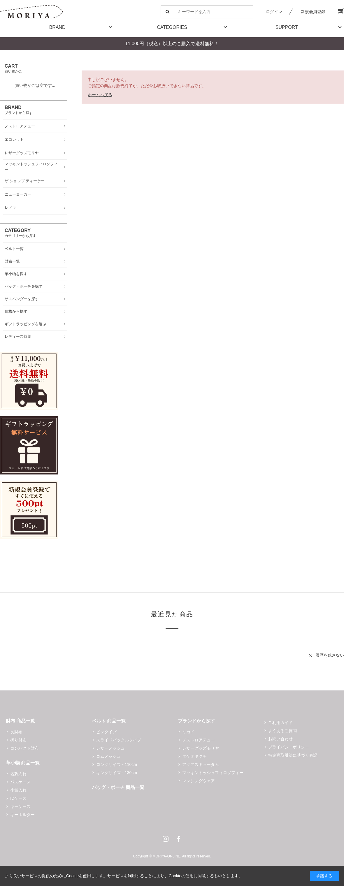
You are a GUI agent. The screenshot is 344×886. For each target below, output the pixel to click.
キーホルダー (22, 814)
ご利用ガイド (280, 722)
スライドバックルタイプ (118, 740)
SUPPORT (286, 27)
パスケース (20, 782)
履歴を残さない (329, 655)
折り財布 (18, 740)
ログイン (274, 11)
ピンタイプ (106, 731)
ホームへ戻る (100, 94)
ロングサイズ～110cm (116, 764)
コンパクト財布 (24, 748)
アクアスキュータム (200, 764)
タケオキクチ (194, 756)
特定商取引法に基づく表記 (292, 755)
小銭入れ (18, 790)
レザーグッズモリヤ (200, 748)
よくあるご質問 (282, 730)
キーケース (20, 806)
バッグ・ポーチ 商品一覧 (118, 787)
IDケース (18, 798)
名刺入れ (18, 773)
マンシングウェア (198, 780)
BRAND (57, 27)
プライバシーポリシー (288, 747)
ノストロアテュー (198, 740)
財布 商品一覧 (20, 720)
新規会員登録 (313, 11)
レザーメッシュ (110, 748)
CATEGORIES (172, 27)
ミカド (188, 731)
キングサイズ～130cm (116, 772)
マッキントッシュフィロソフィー (212, 772)
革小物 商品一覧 (23, 762)
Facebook (178, 838)
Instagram (165, 838)
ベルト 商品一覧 (109, 720)
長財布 (16, 731)
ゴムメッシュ (108, 756)
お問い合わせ (280, 738)
